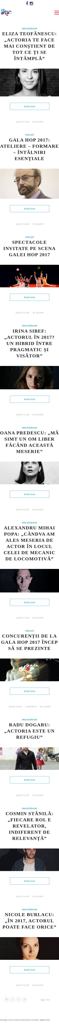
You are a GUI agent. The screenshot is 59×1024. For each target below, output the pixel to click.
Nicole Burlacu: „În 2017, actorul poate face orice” (29, 920)
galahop (39, 122)
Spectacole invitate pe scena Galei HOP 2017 (29, 248)
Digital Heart (45, 1020)
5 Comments (31, 707)
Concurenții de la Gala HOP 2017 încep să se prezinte (29, 642)
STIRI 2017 (29, 135)
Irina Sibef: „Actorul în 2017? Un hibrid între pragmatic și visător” (29, 343)
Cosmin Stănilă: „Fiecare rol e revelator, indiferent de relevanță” (29, 826)
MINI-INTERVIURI (29, 28)
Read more (29, 106)
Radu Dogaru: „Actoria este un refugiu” (29, 731)
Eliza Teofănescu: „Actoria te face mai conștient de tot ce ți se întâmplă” (29, 46)
